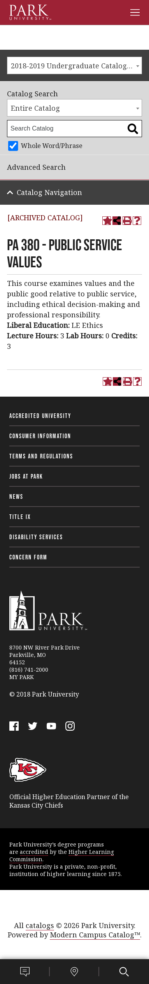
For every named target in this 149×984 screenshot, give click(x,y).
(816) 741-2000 (28, 669)
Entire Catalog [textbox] (35, 108)
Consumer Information (40, 435)
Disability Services (36, 536)
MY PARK (21, 677)
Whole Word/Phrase (51, 145)
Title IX (20, 516)
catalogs (40, 925)
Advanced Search (36, 167)
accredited (34, 851)
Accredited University (40, 415)
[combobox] (74, 65)
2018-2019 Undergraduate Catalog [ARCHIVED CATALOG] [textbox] (76, 65)
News (16, 496)
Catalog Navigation (49, 192)
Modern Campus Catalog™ (95, 934)
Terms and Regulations (41, 456)
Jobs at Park (26, 476)
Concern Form (28, 557)
